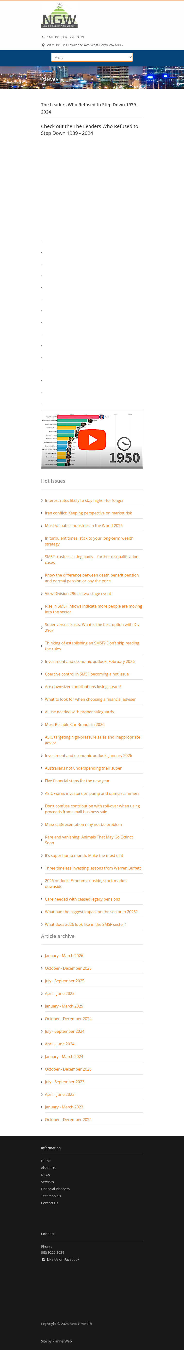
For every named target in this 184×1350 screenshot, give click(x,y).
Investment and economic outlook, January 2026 (88, 755)
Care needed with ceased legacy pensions (82, 899)
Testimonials (51, 1196)
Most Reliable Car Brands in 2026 (75, 724)
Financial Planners (55, 1189)
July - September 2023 (64, 1081)
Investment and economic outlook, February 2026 (90, 661)
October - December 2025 (68, 968)
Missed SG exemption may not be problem (83, 824)
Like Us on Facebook (60, 1259)
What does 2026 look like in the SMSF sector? (85, 924)
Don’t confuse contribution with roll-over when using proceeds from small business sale (92, 808)
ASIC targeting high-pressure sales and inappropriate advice (92, 740)
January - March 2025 (64, 1006)
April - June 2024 (60, 1044)
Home (46, 1160)
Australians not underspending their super (83, 768)
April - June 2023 (60, 1094)
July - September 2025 (64, 981)
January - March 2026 (64, 955)
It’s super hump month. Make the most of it (84, 855)
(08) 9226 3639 (72, 37)
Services (47, 1181)
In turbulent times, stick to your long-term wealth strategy (89, 541)
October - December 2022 (68, 1119)
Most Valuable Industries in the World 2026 (84, 525)
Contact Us (49, 1203)
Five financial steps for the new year (77, 780)
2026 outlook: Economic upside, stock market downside (86, 883)
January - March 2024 (64, 1056)
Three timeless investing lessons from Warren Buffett (93, 868)
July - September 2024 (64, 1031)
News (45, 1174)
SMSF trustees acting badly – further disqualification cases (91, 559)
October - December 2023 (68, 1069)
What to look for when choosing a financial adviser (90, 699)
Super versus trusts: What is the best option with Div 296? (92, 627)
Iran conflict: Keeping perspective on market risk (88, 513)
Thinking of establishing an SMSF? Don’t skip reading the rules (92, 645)
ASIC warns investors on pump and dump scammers (92, 793)
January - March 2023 (64, 1107)
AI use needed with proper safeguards (79, 712)
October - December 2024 (68, 1018)
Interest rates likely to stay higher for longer (84, 500)
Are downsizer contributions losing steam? (83, 686)
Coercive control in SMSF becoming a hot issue (87, 674)
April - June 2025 (60, 993)
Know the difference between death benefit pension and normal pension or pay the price (92, 578)
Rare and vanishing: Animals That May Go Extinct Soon (89, 840)
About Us (48, 1167)
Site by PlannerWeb (56, 1341)
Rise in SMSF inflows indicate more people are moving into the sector (93, 609)
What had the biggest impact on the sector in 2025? (91, 911)
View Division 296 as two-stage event (78, 593)
